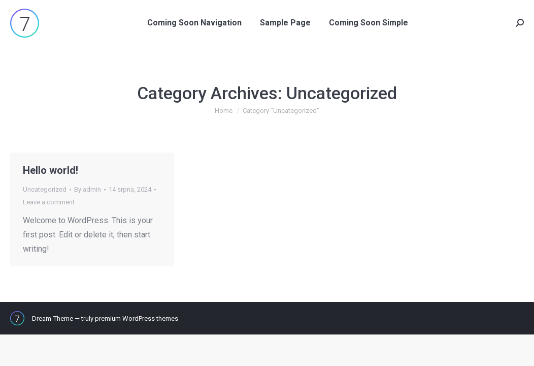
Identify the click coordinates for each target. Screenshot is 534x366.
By (87, 189)
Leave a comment (49, 202)
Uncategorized (44, 189)
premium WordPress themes (136, 318)
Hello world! (50, 170)
